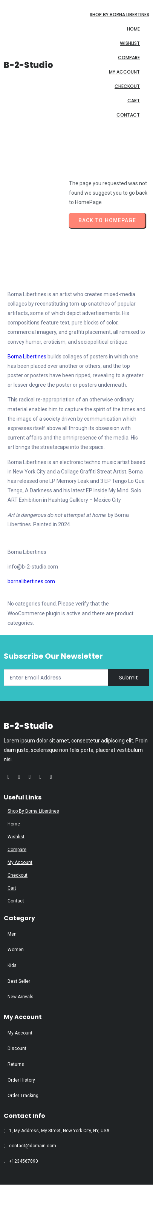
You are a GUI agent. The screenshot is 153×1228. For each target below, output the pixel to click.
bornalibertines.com (31, 581)
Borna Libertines (27, 356)
